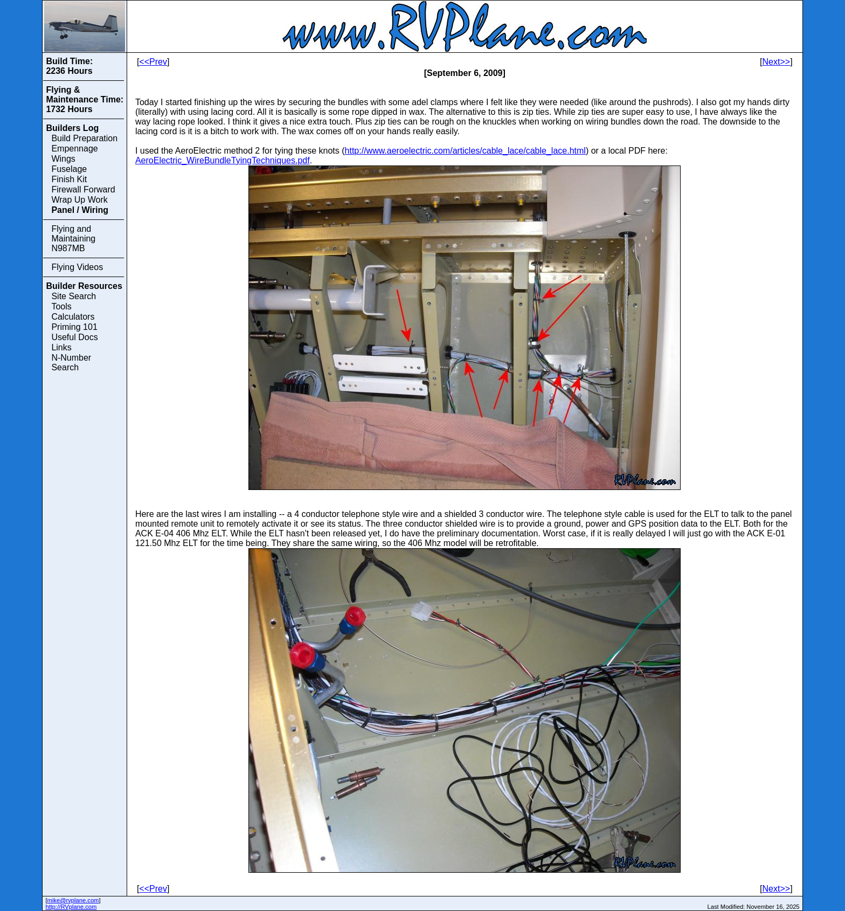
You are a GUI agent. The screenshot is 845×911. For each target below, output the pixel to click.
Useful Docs (74, 337)
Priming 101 (74, 327)
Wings (63, 158)
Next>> (777, 61)
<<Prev (153, 61)
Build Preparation (84, 138)
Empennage (74, 148)
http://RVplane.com (70, 906)
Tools (61, 306)
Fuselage (69, 169)
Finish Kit (69, 179)
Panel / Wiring (79, 210)
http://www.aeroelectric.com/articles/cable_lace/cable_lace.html (465, 150)
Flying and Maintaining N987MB (73, 238)
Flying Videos (77, 267)
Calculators (72, 316)
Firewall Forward (83, 189)
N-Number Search (71, 362)
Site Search (73, 296)
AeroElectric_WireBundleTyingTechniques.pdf (222, 160)
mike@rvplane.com (73, 900)
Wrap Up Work (79, 199)
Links (61, 347)
